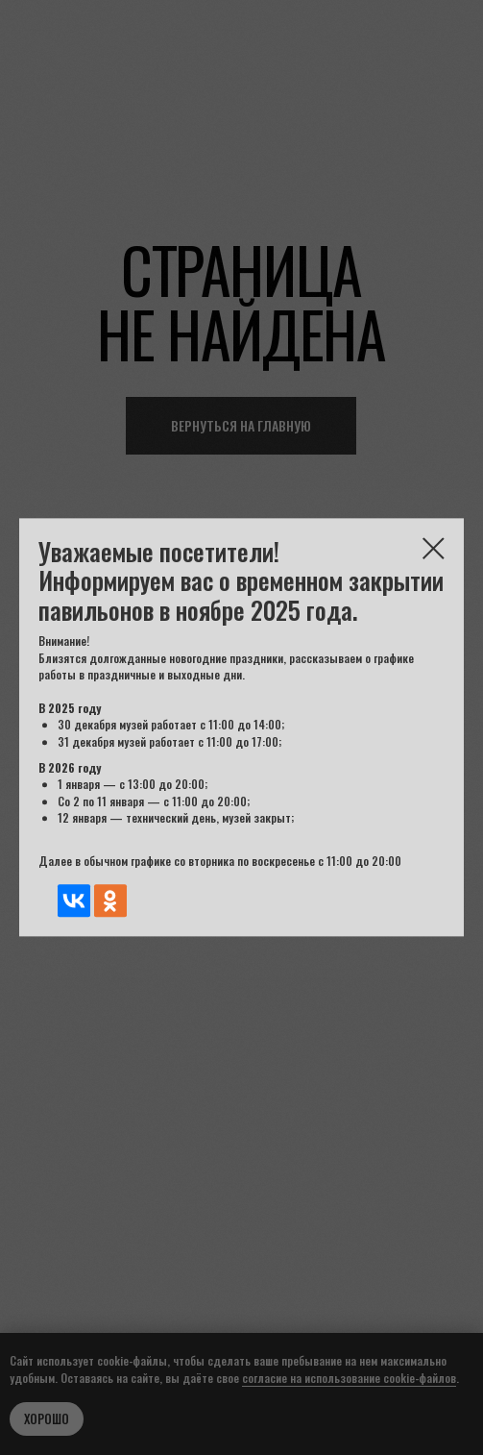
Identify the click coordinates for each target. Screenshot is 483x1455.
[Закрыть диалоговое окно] (433, 548)
